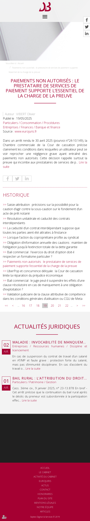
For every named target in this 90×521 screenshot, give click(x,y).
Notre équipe (45, 507)
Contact (45, 489)
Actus (45, 485)
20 (52, 305)
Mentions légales (45, 502)
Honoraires (45, 494)
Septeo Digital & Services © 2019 (45, 516)
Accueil (21, 63)
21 (59, 305)
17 (30, 305)
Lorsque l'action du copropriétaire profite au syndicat (43, 237)
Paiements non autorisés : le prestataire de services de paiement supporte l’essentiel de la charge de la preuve (42, 264)
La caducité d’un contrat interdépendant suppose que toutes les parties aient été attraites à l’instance (41, 230)
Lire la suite (33, 368)
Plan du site (45, 498)
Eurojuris (45, 481)
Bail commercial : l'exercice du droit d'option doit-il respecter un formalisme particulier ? (38, 254)
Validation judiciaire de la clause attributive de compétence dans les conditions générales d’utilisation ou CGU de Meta (44, 296)
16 (23, 305)
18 (37, 305)
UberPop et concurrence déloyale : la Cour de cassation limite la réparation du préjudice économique (43, 273)
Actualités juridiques (47, 326)
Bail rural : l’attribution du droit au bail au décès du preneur (49, 378)
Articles (45, 511)
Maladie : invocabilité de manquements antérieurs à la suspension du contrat (49, 342)
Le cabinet (45, 472)
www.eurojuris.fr (26, 131)
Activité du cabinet (45, 476)
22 (66, 305)
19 (45, 305)
